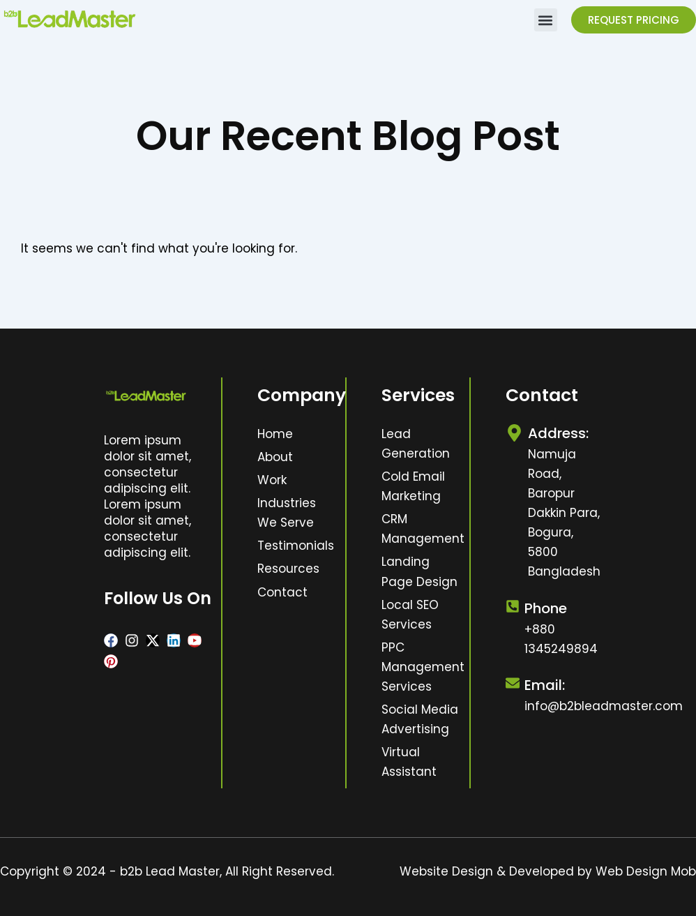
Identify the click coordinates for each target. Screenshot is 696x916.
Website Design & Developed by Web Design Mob (548, 871)
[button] (545, 19)
